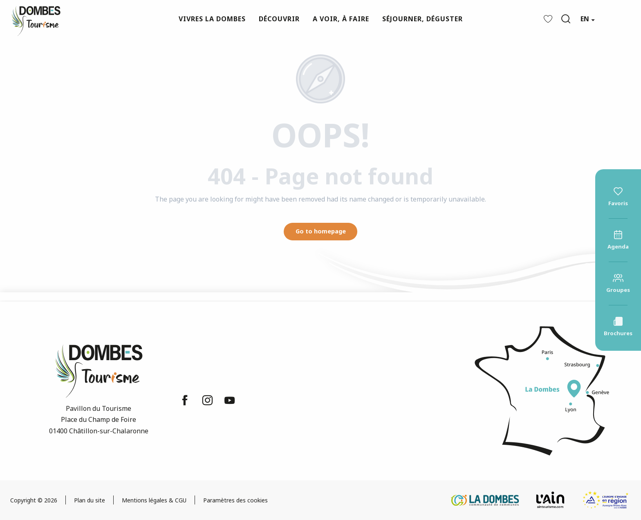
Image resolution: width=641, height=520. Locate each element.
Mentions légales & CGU (154, 500)
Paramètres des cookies (235, 500)
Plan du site (89, 500)
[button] (565, 18)
